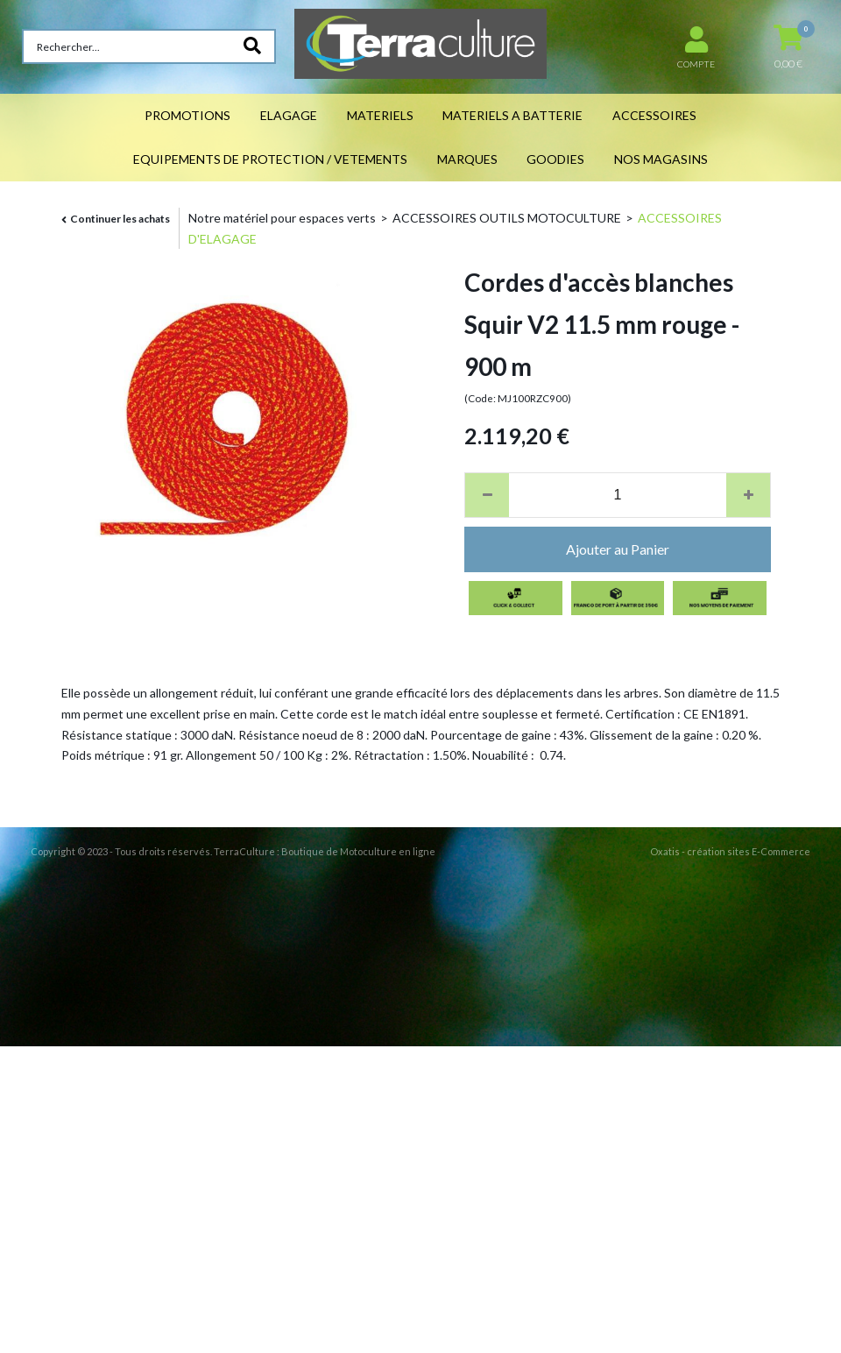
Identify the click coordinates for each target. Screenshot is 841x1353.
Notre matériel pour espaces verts (282, 217)
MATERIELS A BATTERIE (512, 115)
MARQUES (467, 159)
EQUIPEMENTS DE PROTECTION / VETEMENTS (270, 159)
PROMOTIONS (187, 115)
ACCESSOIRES (654, 115)
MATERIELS (380, 115)
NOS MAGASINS (661, 159)
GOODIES (555, 159)
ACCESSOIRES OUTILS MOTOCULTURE (506, 217)
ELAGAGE (288, 115)
